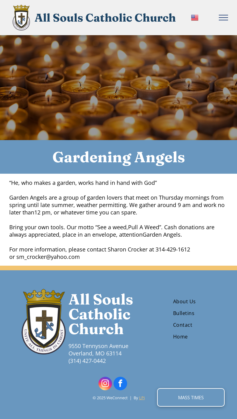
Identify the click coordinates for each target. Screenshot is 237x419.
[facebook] (120, 384)
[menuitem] (193, 301)
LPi (142, 397)
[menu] (223, 18)
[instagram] (105, 384)
